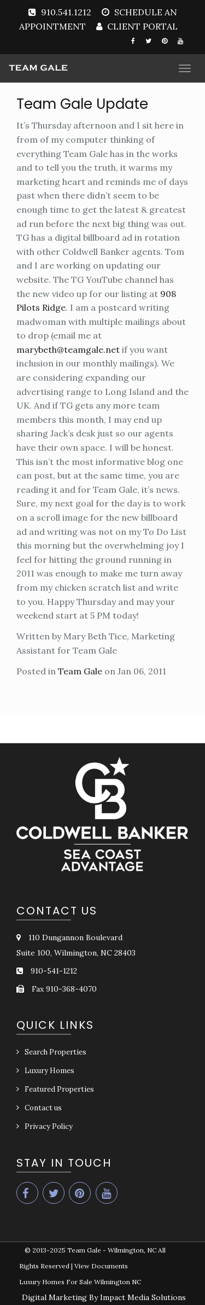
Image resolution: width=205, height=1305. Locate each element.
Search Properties (55, 1052)
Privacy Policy (49, 1126)
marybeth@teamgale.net (68, 349)
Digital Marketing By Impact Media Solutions (104, 1297)
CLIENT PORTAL (141, 26)
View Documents (101, 1266)
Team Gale (80, 671)
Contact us (43, 1107)
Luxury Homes (49, 1070)
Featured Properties (59, 1089)
